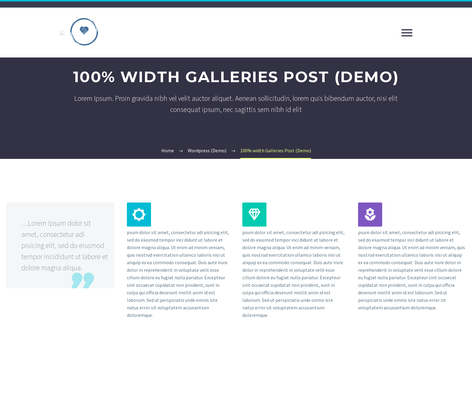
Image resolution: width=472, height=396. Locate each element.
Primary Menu (406, 32)
